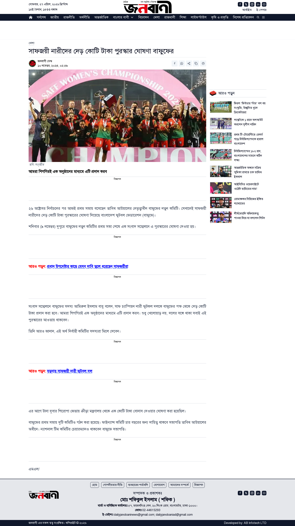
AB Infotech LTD (255, 523)
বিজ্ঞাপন (198, 485)
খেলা (156, 17)
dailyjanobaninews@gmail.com (134, 515)
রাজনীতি (69, 17)
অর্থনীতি (84, 17)
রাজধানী (169, 17)
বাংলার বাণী (121, 17)
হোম (94, 485)
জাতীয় (54, 17)
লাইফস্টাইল (199, 17)
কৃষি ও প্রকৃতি (219, 17)
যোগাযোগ (159, 485)
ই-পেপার (261, 10)
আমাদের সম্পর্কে (179, 485)
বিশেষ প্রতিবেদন (243, 17)
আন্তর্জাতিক (101, 17)
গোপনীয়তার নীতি (112, 485)
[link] (31, 43)
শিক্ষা (183, 17)
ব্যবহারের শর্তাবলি (138, 485)
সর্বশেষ (41, 17)
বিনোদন (143, 17)
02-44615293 (151, 510)
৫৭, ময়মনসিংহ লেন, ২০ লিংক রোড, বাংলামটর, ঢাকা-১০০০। (162, 506)
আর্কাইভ (247, 10)
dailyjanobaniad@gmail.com (174, 515)
